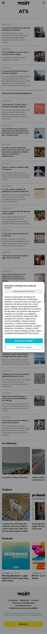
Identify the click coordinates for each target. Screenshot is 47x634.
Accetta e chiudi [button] (24, 341)
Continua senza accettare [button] (23, 291)
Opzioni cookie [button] (24, 347)
